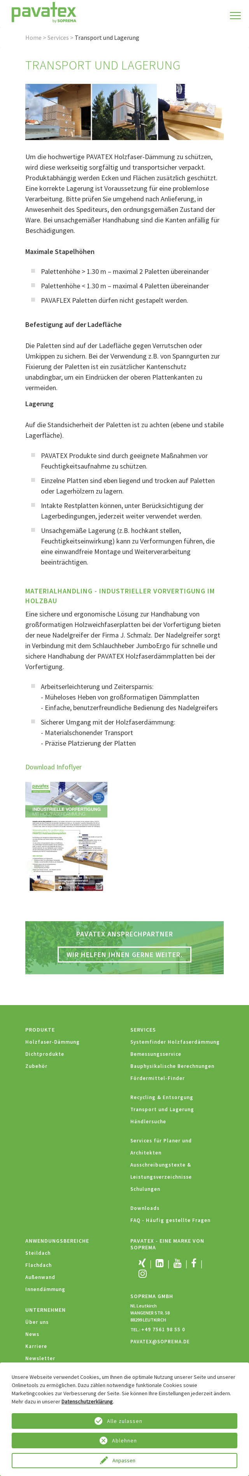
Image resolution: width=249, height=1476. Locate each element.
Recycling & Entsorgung (161, 1097)
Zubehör (36, 1066)
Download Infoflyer (53, 766)
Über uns (37, 1322)
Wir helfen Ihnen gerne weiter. (124, 954)
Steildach (38, 1253)
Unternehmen (45, 1309)
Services (58, 37)
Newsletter (40, 1358)
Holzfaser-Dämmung (52, 1042)
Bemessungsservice (155, 1054)
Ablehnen (124, 1440)
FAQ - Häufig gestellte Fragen (170, 1220)
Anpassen (124, 1460)
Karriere (36, 1346)
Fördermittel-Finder (157, 1078)
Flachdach (38, 1265)
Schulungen (145, 1189)
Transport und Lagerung (162, 1109)
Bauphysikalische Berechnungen (172, 1066)
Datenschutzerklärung (87, 1401)
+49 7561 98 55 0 (163, 1329)
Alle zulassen (124, 1420)
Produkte (40, 1029)
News (32, 1334)
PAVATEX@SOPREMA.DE (160, 1341)
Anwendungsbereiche (57, 1240)
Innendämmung (45, 1289)
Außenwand (40, 1277)
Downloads (145, 1208)
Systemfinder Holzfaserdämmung (175, 1042)
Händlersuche (148, 1121)
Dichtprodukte (44, 1054)
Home (33, 37)
